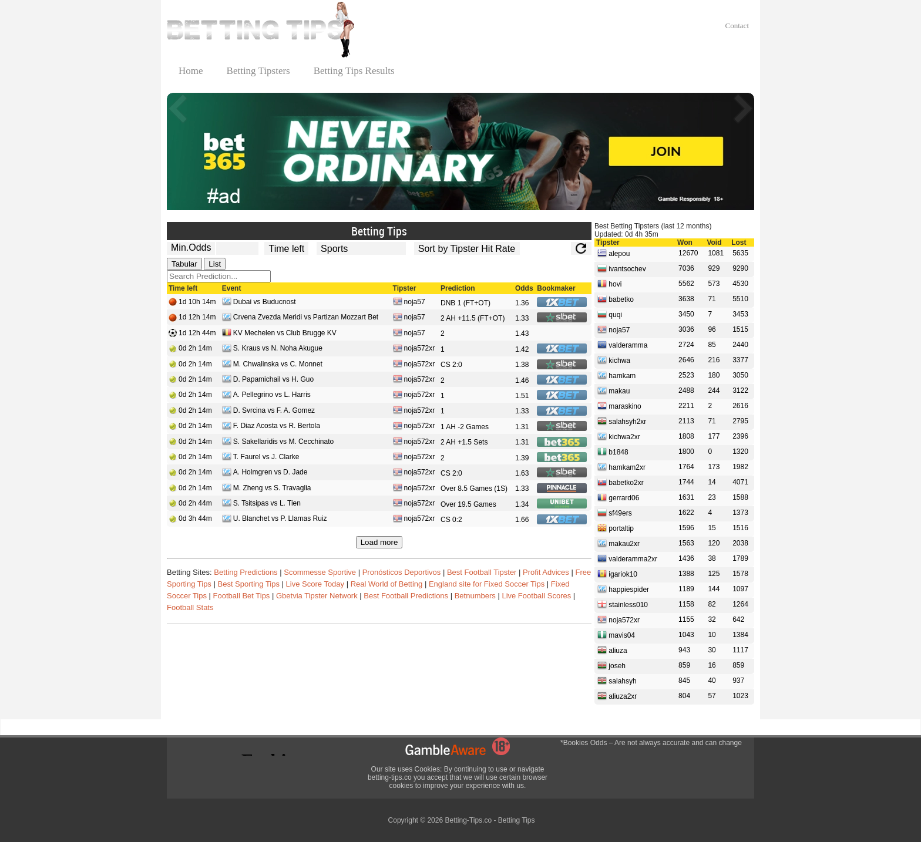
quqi (609, 314)
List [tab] (215, 264)
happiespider (623, 589)
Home (191, 70)
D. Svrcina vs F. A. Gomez (268, 411)
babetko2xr (620, 482)
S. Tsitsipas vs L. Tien (261, 504)
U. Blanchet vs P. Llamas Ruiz (274, 519)
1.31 (522, 427)
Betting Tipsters (258, 70)
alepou (613, 253)
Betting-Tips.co (468, 820)
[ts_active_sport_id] (361, 248)
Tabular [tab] (184, 264)
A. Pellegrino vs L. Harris (266, 395)
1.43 (522, 333)
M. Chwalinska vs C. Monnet (272, 365)
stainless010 (622, 604)
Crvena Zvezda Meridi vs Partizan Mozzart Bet (300, 318)
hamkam (616, 375)
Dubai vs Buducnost (259, 303)
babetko (615, 299)
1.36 (522, 303)
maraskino (619, 405)
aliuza (612, 650)
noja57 (409, 303)
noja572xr (414, 349)
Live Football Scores (536, 595)
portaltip (615, 528)
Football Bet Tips (241, 595)
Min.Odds (191, 247)
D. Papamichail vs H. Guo (268, 380)
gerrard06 (618, 497)
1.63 (522, 473)
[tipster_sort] (467, 248)
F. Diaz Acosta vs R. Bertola (271, 427)
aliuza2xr (617, 695)
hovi (609, 283)
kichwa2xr (618, 436)
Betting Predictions (245, 572)
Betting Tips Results (354, 70)
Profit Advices (546, 572)
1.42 (522, 349)
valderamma (622, 344)
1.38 (522, 365)
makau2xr (618, 543)
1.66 (522, 520)
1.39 (522, 458)
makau (613, 390)
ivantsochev (621, 268)
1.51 (522, 396)
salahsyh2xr (621, 421)
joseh (611, 665)
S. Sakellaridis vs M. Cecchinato (278, 442)
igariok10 (617, 573)
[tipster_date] (286, 248)
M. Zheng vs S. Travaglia (266, 489)
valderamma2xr (627, 558)
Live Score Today (315, 584)
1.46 (522, 380)
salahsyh (617, 680)
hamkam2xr (621, 466)
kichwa (613, 360)
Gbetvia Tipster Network (317, 595)
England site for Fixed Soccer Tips (486, 584)
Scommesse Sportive (320, 572)
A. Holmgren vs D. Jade (265, 473)
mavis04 (616, 634)
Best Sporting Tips (248, 584)
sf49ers (614, 512)
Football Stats (190, 607)
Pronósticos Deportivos (401, 572)
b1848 (612, 451)
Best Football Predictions (406, 595)
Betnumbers (475, 595)
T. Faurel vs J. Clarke (261, 458)
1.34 (522, 504)
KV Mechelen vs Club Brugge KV (279, 334)
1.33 (522, 318)
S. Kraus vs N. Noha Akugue (272, 349)
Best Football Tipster (482, 572)
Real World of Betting (387, 584)
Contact (737, 25)
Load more (379, 542)
